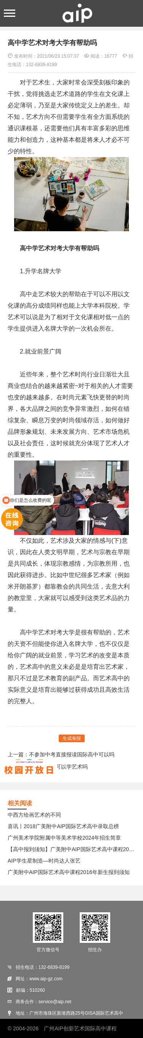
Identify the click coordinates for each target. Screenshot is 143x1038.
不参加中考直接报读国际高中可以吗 (71, 754)
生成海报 (72, 738)
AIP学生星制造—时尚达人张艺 (44, 861)
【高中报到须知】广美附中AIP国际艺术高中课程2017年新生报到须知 (71, 849)
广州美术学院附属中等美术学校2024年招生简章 (64, 838)
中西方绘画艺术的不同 (34, 815)
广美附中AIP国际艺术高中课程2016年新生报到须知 (69, 872)
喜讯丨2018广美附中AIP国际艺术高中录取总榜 (63, 826)
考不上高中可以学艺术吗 (58, 767)
